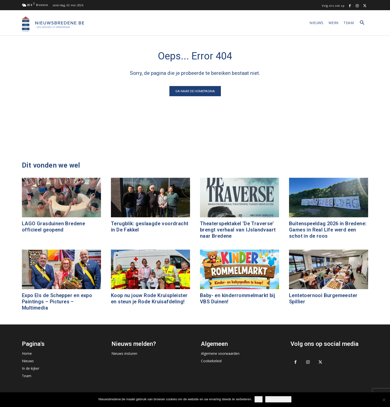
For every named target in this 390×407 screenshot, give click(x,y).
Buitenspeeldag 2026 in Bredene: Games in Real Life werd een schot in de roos (327, 230)
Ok (258, 399)
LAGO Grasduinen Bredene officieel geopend (53, 227)
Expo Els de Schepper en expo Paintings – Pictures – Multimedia (57, 301)
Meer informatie (278, 399)
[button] (362, 23)
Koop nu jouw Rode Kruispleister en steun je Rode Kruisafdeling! (149, 298)
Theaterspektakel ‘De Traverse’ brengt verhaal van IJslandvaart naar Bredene (238, 230)
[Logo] (53, 24)
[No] (383, 399)
